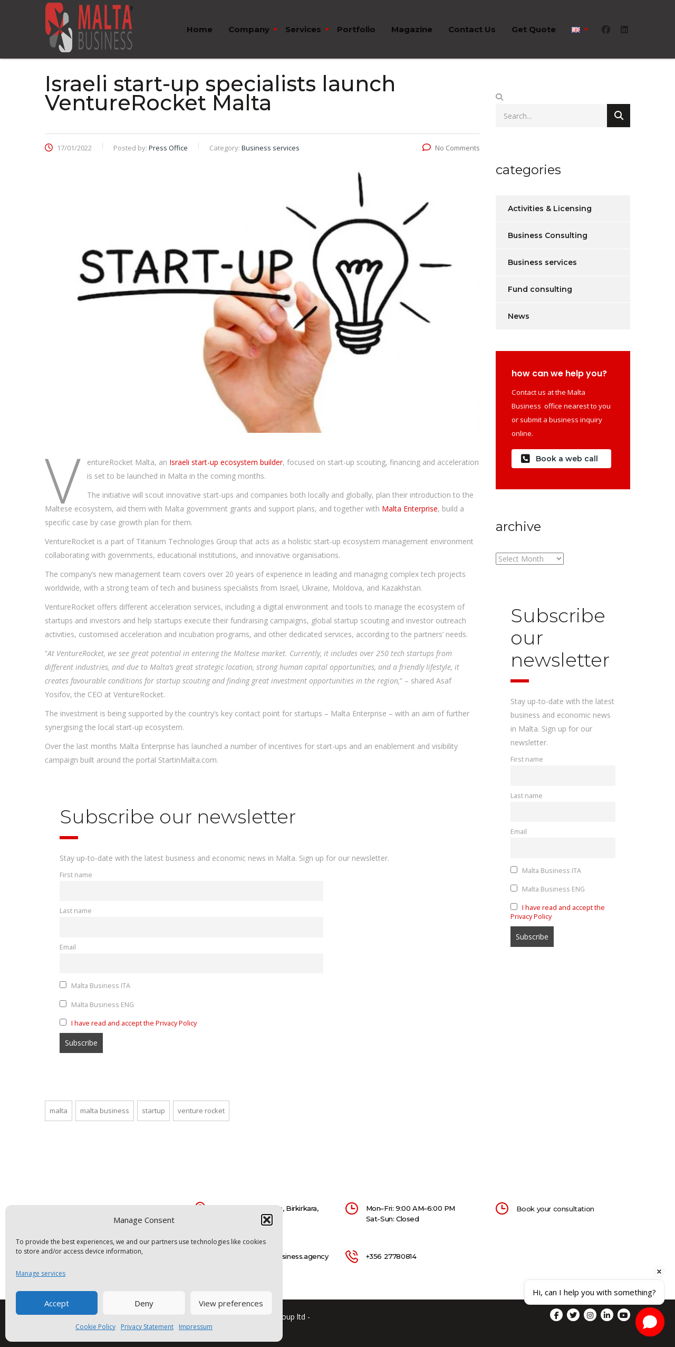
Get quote (534, 29)
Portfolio (356, 29)
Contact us (472, 29)
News (518, 316)
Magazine (411, 29)
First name (76, 874)
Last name (76, 910)
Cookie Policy (95, 1326)
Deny (143, 1303)
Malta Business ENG (97, 1004)
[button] (267, 1220)
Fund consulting (540, 289)
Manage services (40, 1273)
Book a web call (559, 459)
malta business (104, 1110)
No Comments (451, 148)
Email (68, 947)
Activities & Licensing (550, 208)
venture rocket (201, 1110)
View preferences (231, 1303)
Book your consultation (555, 1208)
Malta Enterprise (410, 509)
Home (200, 29)
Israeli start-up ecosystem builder (226, 462)
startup (153, 1110)
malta (59, 1110)
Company (248, 29)
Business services (542, 262)
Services (303, 29)
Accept (56, 1303)
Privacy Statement (147, 1326)
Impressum (196, 1326)
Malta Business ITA (95, 985)
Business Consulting (547, 235)
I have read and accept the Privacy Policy (134, 1023)
